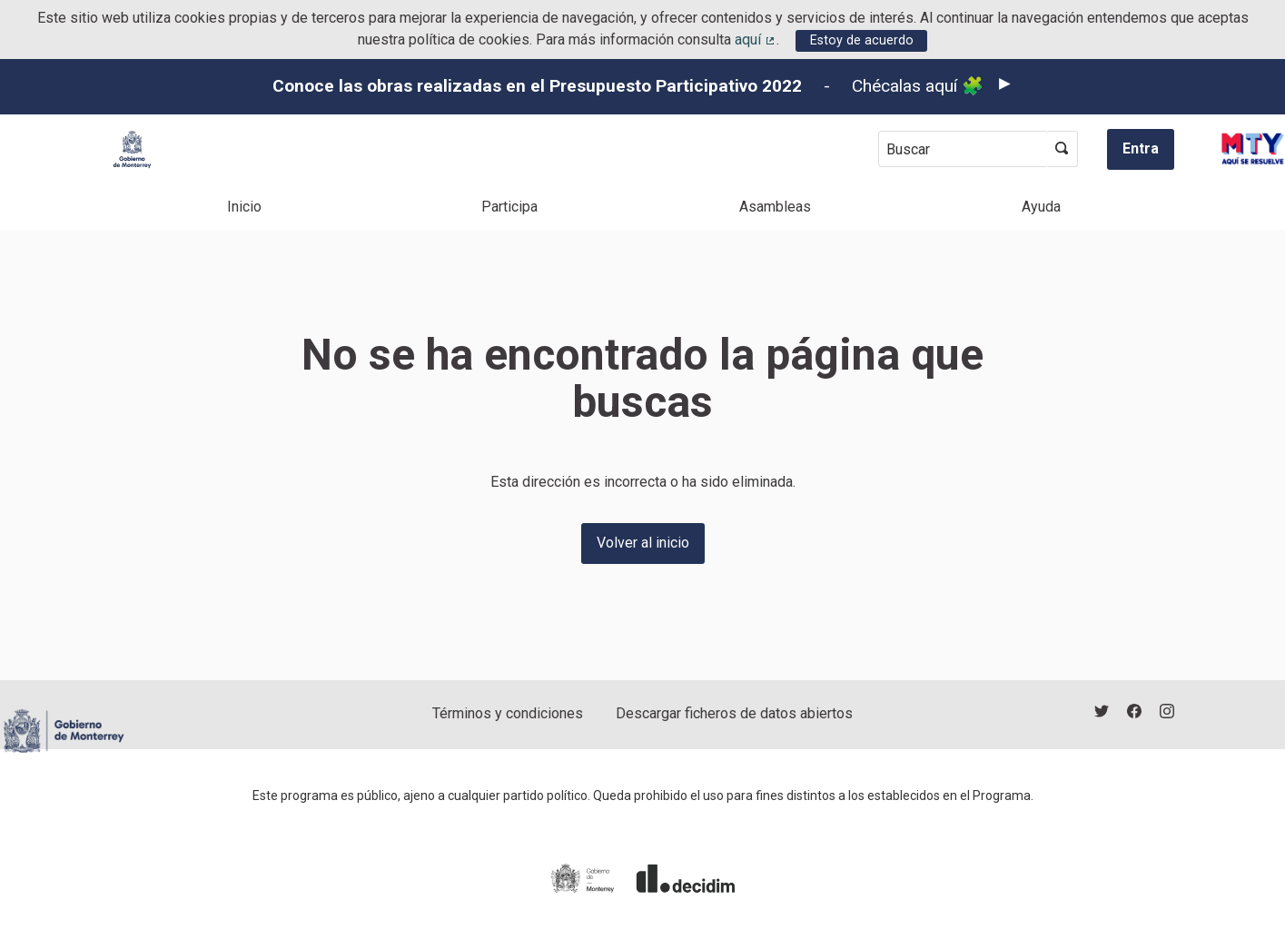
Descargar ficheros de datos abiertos (734, 713)
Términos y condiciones (507, 713)
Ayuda (1041, 206)
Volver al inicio (643, 542)
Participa (509, 206)
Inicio (244, 206)
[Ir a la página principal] (132, 149)
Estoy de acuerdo (862, 40)
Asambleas (775, 206)
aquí (755, 39)
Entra (1140, 148)
